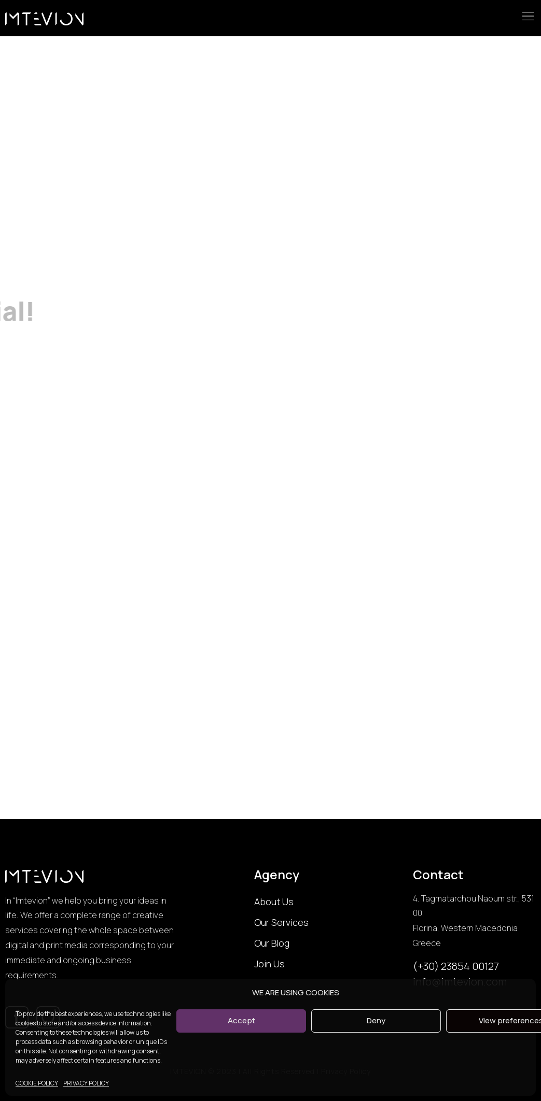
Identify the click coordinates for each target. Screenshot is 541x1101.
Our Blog (271, 943)
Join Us (269, 963)
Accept (241, 1020)
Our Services (281, 922)
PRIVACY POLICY (86, 1083)
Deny (376, 1020)
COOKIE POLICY (37, 1083)
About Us (274, 901)
